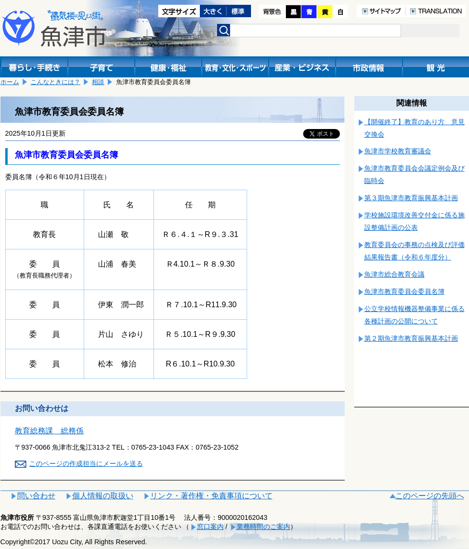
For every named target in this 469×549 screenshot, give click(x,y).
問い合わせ (36, 496)
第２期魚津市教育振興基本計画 (411, 338)
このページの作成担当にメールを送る (86, 463)
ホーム (9, 82)
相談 (98, 82)
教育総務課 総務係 (49, 431)
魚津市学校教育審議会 (397, 151)
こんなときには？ (55, 82)
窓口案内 (210, 526)
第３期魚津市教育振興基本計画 (411, 198)
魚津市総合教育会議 (394, 274)
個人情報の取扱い (102, 496)
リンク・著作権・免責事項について (211, 496)
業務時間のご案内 (263, 526)
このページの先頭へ (429, 496)
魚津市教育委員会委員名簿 (404, 291)
